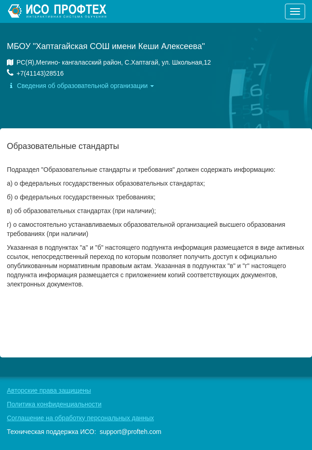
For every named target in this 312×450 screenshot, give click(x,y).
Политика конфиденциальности (54, 404)
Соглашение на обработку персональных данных (80, 418)
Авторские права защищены (49, 390)
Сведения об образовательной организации (80, 85)
